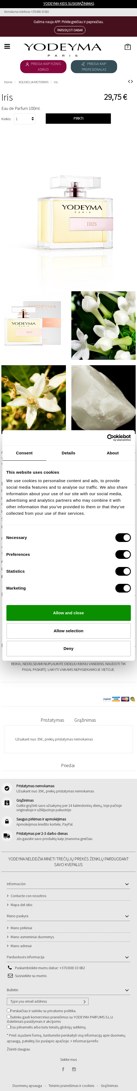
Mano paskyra (17, 915)
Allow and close (68, 612)
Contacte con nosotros (28, 895)
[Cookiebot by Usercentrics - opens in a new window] (107, 437)
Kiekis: (6, 118)
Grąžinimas (85, 720)
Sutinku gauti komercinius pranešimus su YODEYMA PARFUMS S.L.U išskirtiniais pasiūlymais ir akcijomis (60, 1019)
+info (94, 1041)
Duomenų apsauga (27, 1085)
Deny (68, 648)
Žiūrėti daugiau (18, 1049)
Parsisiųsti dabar (70, 30)
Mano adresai (21, 945)
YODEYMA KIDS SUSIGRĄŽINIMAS (68, 3)
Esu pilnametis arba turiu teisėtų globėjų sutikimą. (48, 1027)
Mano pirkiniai (21, 927)
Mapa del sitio (21, 904)
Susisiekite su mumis (31, 975)
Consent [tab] (24, 453)
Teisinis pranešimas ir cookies (71, 1085)
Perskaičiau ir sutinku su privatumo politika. (43, 1010)
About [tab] (113, 453)
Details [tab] (68, 453)
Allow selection (68, 630)
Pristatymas (52, 720)
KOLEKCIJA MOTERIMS (33, 82)
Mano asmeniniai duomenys (32, 936)
